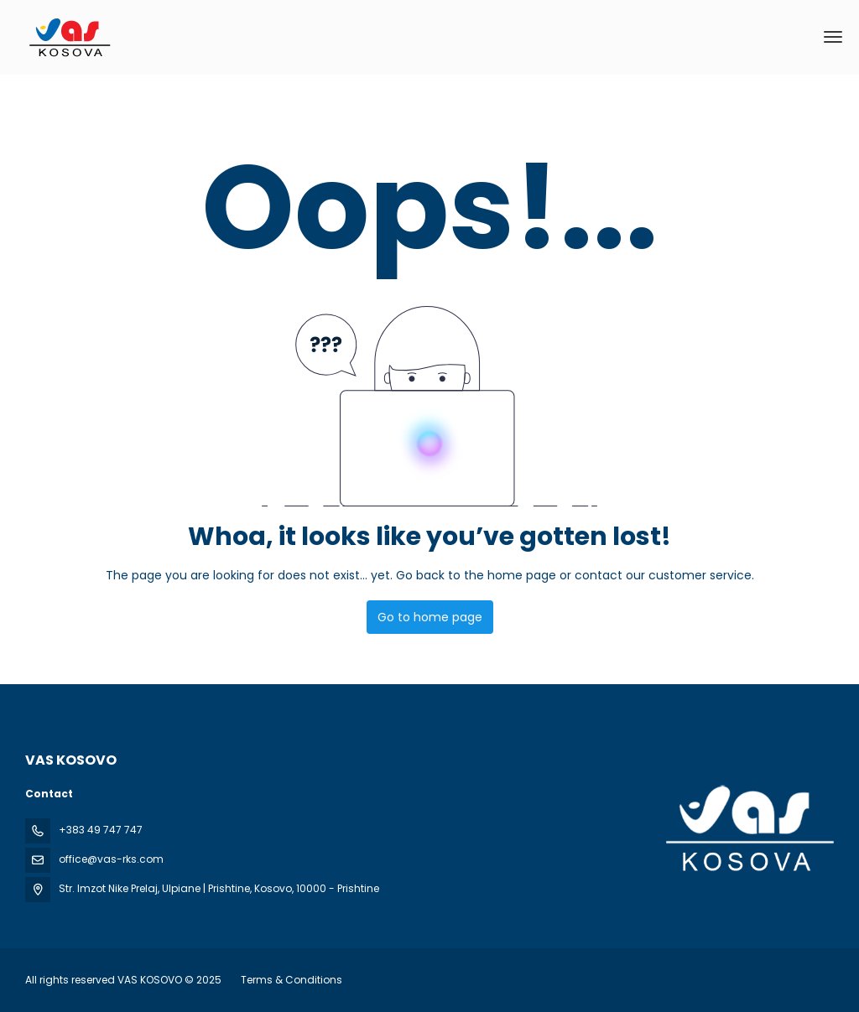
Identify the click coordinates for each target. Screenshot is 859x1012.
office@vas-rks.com (111, 859)
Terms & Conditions (291, 980)
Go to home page (429, 617)
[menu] (833, 36)
